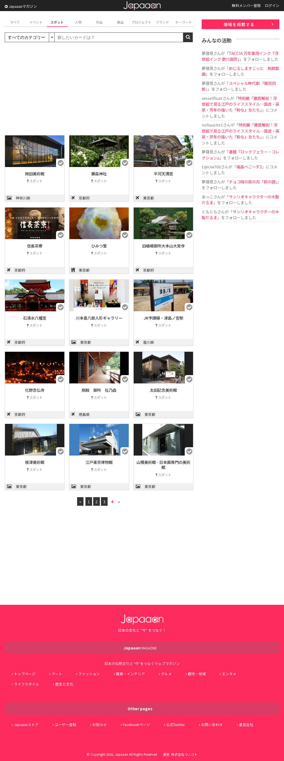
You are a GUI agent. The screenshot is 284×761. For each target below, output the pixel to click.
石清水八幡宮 (34, 318)
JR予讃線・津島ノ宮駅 (163, 318)
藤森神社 (99, 173)
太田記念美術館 (163, 390)
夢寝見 (207, 53)
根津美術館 (34, 462)
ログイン (272, 5)
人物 (78, 22)
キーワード (183, 22)
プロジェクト (141, 22)
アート (57, 673)
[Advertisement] (99, 89)
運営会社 (246, 724)
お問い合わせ (212, 724)
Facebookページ (136, 724)
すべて (15, 22)
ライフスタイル (26, 684)
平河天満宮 (163, 173)
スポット (57, 22)
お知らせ (99, 724)
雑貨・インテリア (130, 673)
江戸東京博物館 (99, 462)
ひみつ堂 (99, 246)
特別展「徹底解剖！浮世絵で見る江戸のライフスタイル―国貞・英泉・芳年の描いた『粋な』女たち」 (240, 104)
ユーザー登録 (65, 724)
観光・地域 (197, 673)
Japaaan (142, 5)
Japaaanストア (26, 724)
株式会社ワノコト (184, 754)
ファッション (89, 673)
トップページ (25, 673)
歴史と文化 (64, 684)
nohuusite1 (212, 125)
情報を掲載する (239, 24)
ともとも (209, 211)
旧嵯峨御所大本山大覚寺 (163, 246)
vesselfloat (212, 98)
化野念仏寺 (34, 390)
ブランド (162, 22)
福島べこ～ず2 (249, 167)
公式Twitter (175, 724)
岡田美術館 (34, 173)
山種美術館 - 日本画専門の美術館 (163, 464)
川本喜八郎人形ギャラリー (99, 318)
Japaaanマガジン (21, 6)
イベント (36, 22)
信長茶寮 (34, 246)
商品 (120, 22)
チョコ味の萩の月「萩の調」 (253, 181)
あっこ (207, 196)
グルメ (166, 673)
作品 (99, 22)
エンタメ (229, 673)
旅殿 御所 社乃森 (99, 390)
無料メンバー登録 (246, 5)
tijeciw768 (211, 167)
